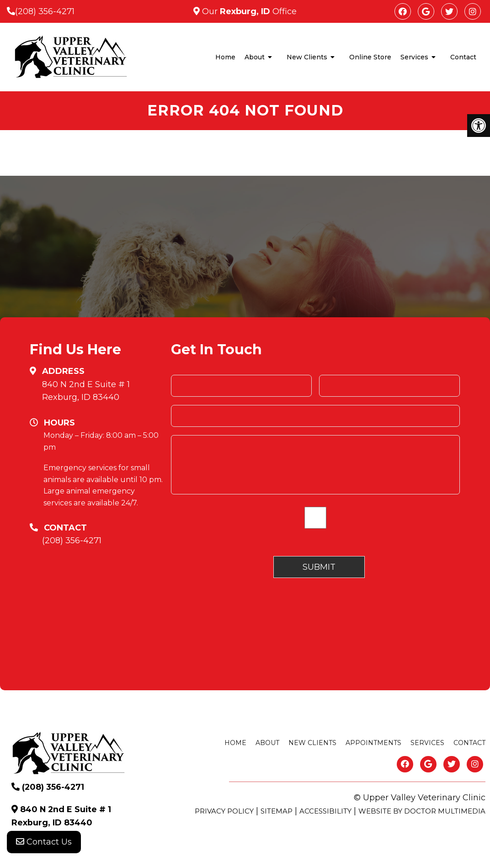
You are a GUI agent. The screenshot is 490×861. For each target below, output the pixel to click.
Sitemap (277, 811)
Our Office (248, 11)
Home (225, 57)
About (255, 57)
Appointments (373, 743)
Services (414, 57)
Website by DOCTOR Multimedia (421, 811)
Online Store (370, 57)
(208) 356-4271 (45, 11)
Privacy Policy (224, 811)
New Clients (307, 57)
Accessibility (325, 811)
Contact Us (44, 843)
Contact (463, 57)
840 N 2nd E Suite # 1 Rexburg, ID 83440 (86, 391)
